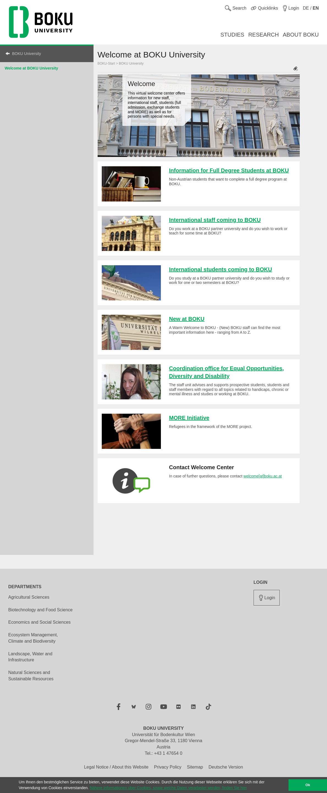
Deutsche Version (225, 767)
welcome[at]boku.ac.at (262, 476)
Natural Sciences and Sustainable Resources (31, 675)
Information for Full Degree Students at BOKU (229, 170)
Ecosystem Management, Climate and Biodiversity (33, 637)
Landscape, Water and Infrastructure (30, 656)
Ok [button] (308, 785)
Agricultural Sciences (28, 597)
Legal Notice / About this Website (116, 767)
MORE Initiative (189, 418)
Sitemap (195, 767)
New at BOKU (187, 319)
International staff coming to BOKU (215, 220)
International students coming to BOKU (220, 269)
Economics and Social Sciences (39, 622)
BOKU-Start (106, 63)
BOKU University (26, 53)
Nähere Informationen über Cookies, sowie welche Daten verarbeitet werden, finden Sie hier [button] (168, 788)
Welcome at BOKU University (31, 68)
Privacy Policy (168, 767)
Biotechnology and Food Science (40, 609)
